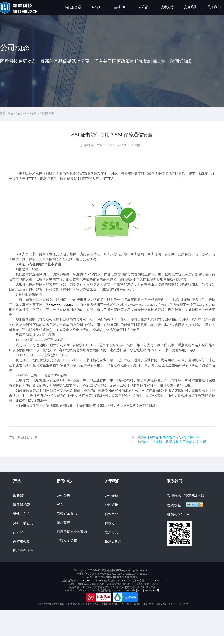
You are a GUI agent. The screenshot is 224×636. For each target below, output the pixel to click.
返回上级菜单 (23, 437)
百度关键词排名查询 (72, 532)
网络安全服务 (23, 550)
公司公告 (63, 495)
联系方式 (111, 532)
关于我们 (214, 7)
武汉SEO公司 (67, 541)
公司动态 (29, 114)
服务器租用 (21, 495)
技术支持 (167, 7)
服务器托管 (21, 505)
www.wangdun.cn (62, 304)
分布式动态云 (23, 523)
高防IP (96, 7)
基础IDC (120, 7)
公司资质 (111, 505)
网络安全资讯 (67, 513)
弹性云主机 (21, 514)
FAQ (60, 504)
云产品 (144, 7)
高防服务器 (73, 7)
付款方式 (111, 523)
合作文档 (111, 514)
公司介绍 (111, 495)
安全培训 (190, 7)
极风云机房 (113, 541)
